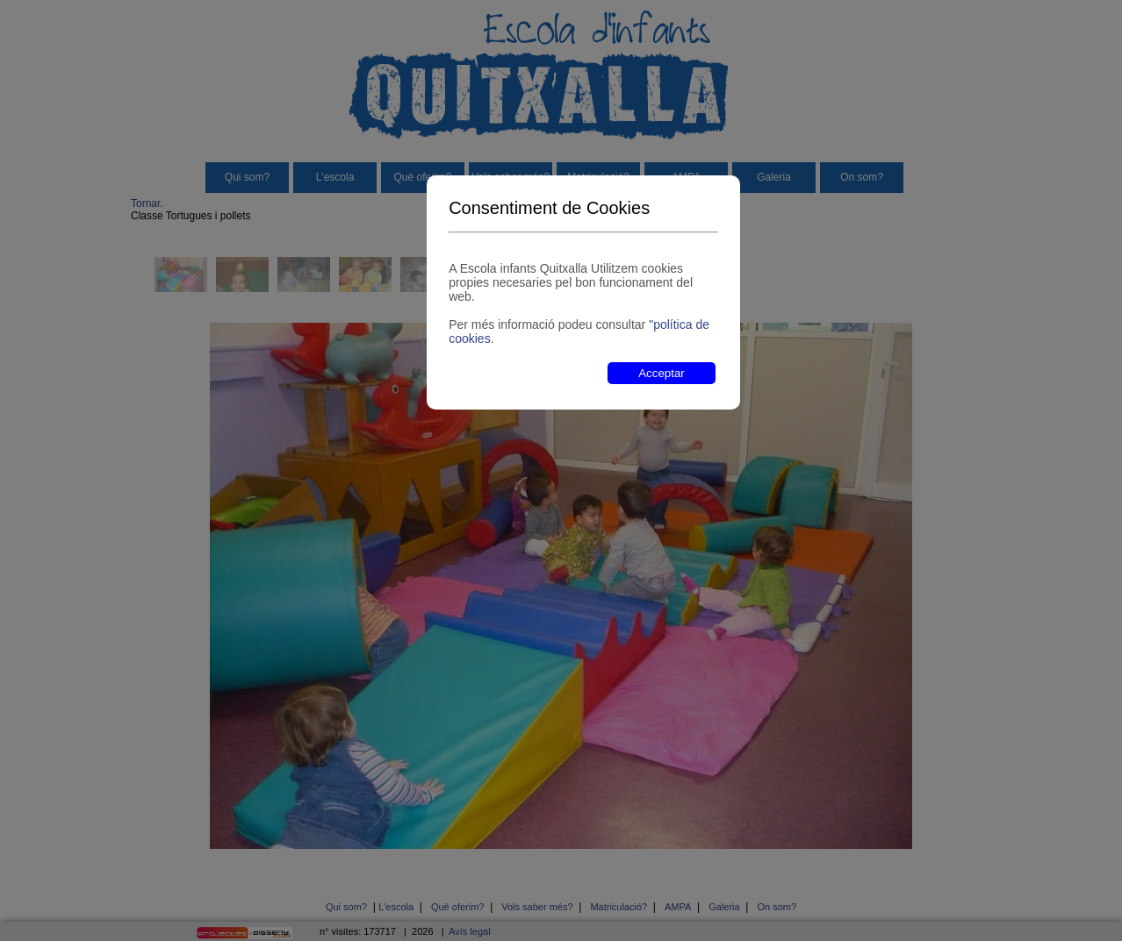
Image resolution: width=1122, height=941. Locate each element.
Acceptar (661, 373)
